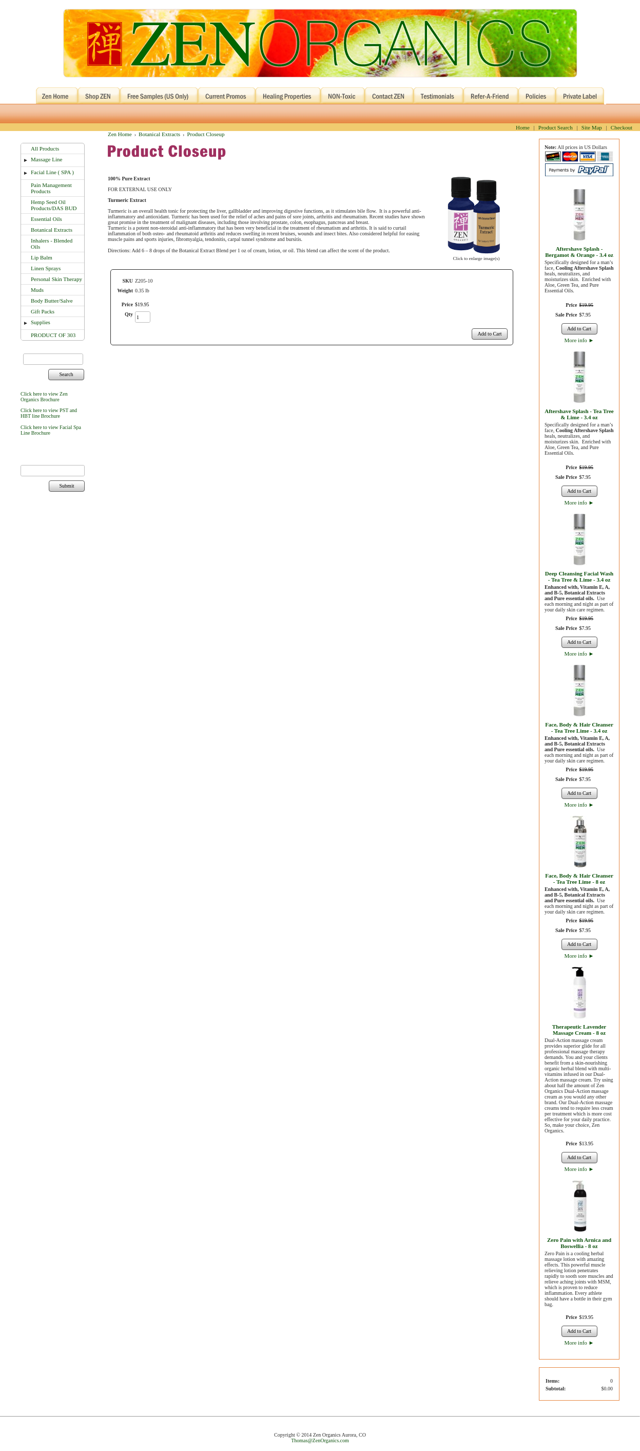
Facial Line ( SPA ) (52, 172)
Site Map (591, 127)
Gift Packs (42, 311)
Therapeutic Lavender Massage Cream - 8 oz (579, 1030)
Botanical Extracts (51, 230)
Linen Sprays (46, 268)
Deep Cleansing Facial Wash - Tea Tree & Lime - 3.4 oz (579, 576)
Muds (37, 290)
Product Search (555, 127)
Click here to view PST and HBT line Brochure (49, 413)
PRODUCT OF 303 (53, 335)
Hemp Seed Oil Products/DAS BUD (54, 205)
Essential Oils (46, 219)
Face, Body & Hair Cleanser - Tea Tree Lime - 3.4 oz (579, 727)
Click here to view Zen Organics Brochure (44, 396)
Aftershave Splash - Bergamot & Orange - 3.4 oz (579, 252)
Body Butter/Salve (52, 300)
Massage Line (46, 159)
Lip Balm (41, 257)
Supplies (40, 322)
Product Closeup (205, 134)
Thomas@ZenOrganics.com (320, 1440)
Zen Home (120, 134)
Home (523, 127)
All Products (45, 148)
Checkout (621, 127)
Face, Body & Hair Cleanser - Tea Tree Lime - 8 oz (579, 878)
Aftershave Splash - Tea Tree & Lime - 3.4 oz (579, 414)
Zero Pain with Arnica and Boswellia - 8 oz (579, 1243)
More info (579, 340)
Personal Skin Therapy (56, 279)
